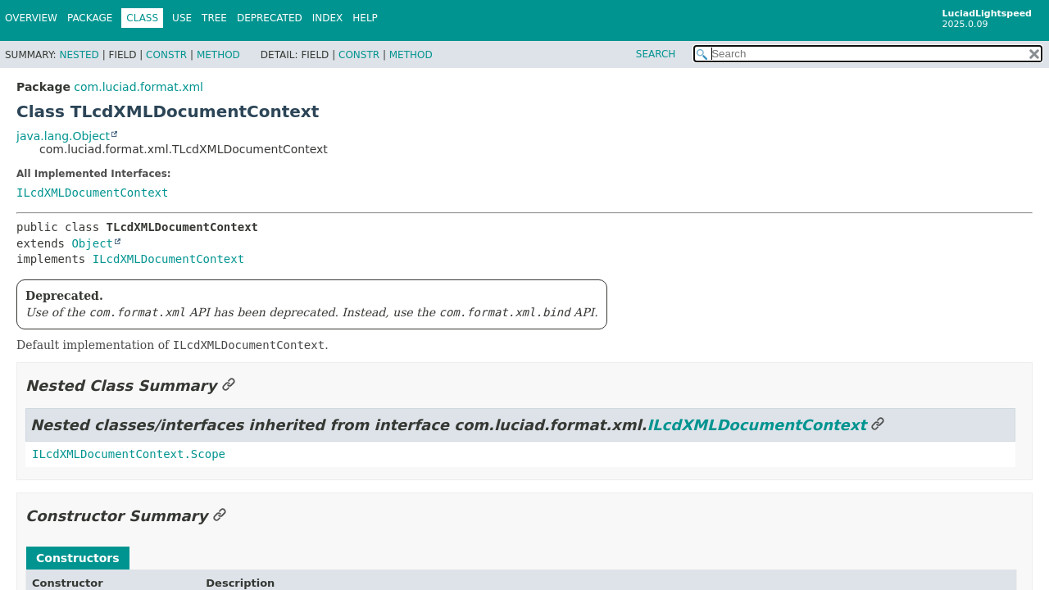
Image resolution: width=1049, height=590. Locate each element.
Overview (31, 18)
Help (365, 18)
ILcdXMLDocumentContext (92, 192)
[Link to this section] (228, 385)
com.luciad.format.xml (138, 86)
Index (327, 18)
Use (182, 18)
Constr (166, 55)
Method (218, 55)
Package (89, 18)
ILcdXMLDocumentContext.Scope (128, 454)
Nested (78, 55)
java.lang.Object (63, 136)
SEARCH (656, 54)
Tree (214, 18)
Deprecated (269, 18)
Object (92, 243)
